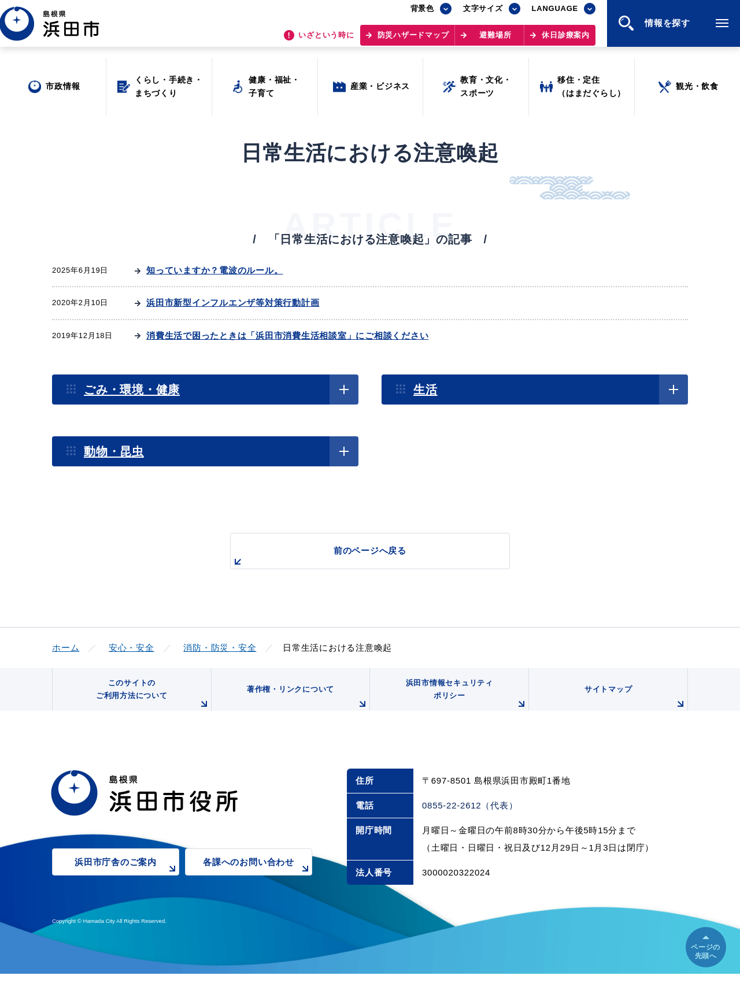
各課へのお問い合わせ (257, 878)
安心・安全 (131, 647)
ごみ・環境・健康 (132, 389)
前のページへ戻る (356, 557)
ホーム (65, 647)
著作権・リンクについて (305, 704)
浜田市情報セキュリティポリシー (464, 700)
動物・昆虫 (114, 451)
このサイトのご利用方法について (151, 700)
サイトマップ (634, 704)
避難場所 (495, 40)
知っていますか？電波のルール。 (214, 270)
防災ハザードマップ (413, 40)
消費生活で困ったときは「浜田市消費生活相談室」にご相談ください (287, 335)
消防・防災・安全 (219, 647)
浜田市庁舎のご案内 (127, 878)
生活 (425, 389)
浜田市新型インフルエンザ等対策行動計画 (232, 302)
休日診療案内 (566, 40)
